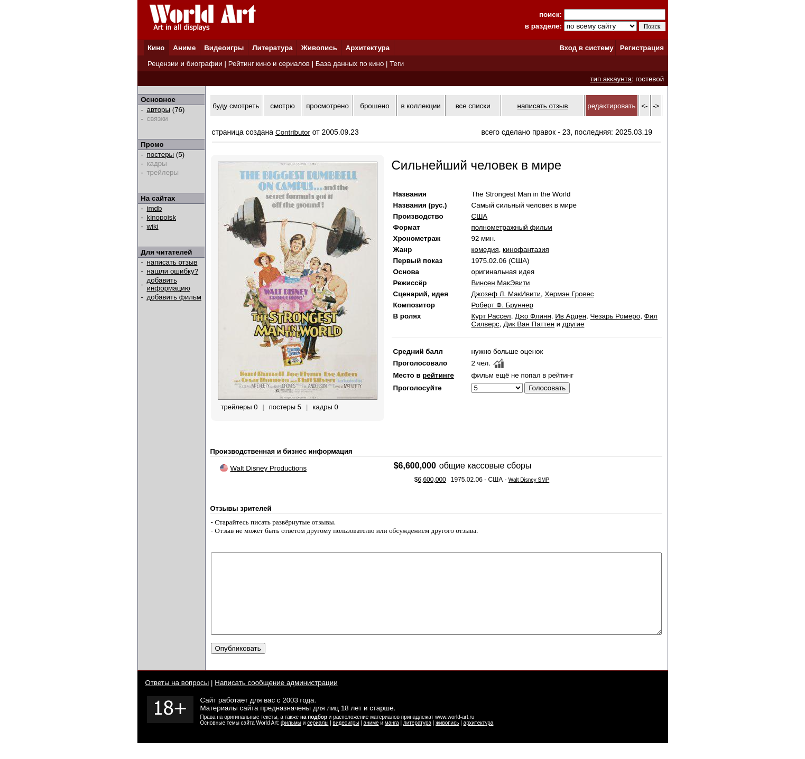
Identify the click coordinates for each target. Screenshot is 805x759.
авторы (159, 110)
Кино (156, 48)
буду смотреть (235, 106)
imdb (154, 208)
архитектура (479, 739)
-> (656, 106)
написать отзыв (172, 262)
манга (392, 739)
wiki (153, 226)
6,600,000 (432, 479)
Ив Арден (570, 316)
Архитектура (368, 48)
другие (573, 324)
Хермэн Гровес (569, 294)
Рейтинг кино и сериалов (269, 64)
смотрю (282, 106)
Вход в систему (586, 48)
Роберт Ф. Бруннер (502, 305)
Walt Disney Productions (268, 468)
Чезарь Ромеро (615, 316)
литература (417, 739)
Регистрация (642, 48)
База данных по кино (350, 64)
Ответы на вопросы (177, 698)
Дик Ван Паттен (528, 324)
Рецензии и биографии (185, 64)
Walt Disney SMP (528, 480)
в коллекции (421, 106)
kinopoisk (162, 217)
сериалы (317, 739)
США (479, 216)
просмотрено (327, 106)
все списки (473, 106)
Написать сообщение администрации (276, 698)
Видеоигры (224, 48)
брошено (374, 106)
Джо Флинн (533, 316)
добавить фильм (174, 297)
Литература (272, 48)
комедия (485, 250)
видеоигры (346, 739)
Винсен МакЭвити (500, 283)
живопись (447, 739)
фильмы (291, 739)
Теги (397, 64)
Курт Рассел (491, 316)
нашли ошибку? (173, 271)
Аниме (184, 48)
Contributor (292, 132)
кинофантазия (526, 250)
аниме (371, 739)
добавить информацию (168, 284)
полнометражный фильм (511, 227)
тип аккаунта (611, 79)
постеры (160, 154)
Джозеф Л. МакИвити (506, 294)
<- (644, 106)
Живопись (319, 48)
